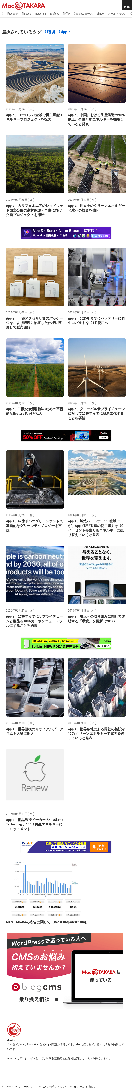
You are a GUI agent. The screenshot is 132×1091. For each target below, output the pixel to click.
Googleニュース (83, 13)
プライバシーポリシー (20, 1087)
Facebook (12, 13)
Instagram (40, 13)
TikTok (66, 13)
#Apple (64, 32)
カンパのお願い (84, 1087)
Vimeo (100, 13)
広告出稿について (54, 1087)
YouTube (54, 13)
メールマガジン (117, 13)
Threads (26, 13)
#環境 (50, 32)
